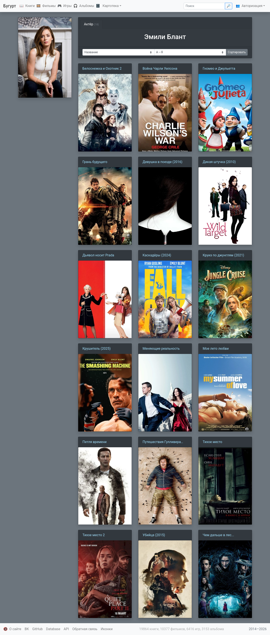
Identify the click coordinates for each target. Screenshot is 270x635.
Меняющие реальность (161, 349)
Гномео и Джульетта (219, 69)
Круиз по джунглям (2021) (223, 255)
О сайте (15, 629)
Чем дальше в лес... (218, 535)
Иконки (107, 629)
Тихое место (212, 442)
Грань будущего (94, 162)
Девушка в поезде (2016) (162, 162)
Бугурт (9, 5)
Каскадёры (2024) (157, 255)
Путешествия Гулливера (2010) (162, 442)
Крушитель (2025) (96, 349)
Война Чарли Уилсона (160, 69)
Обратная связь (84, 629)
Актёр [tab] (91, 24)
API (66, 629)
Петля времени (94, 442)
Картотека (111, 6)
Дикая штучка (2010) (219, 162)
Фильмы (49, 6)
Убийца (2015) (154, 535)
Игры (67, 6)
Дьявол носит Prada (98, 255)
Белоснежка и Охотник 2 (102, 69)
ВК (27, 629)
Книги (30, 6)
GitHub (37, 629)
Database (53, 629)
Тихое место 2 (93, 535)
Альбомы (86, 6)
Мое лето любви (216, 349)
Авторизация (252, 6)
